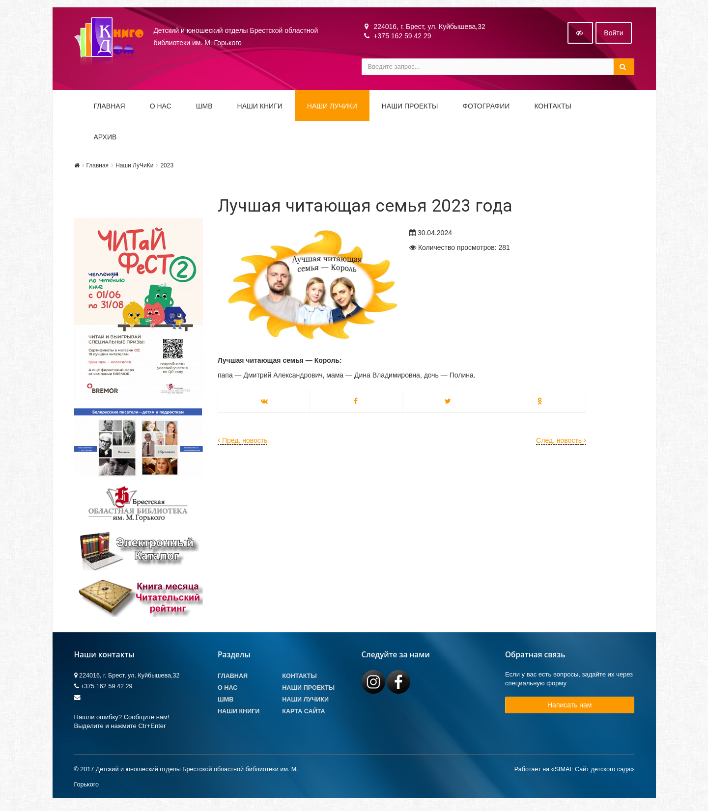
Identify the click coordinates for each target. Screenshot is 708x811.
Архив (105, 140)
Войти (613, 36)
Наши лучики (305, 702)
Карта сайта (303, 714)
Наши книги (260, 109)
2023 (166, 168)
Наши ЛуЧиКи (332, 109)
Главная (109, 109)
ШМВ (204, 109)
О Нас (227, 690)
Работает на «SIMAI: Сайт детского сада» (574, 772)
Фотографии (486, 109)
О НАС (160, 109)
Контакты (552, 109)
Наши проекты (410, 109)
